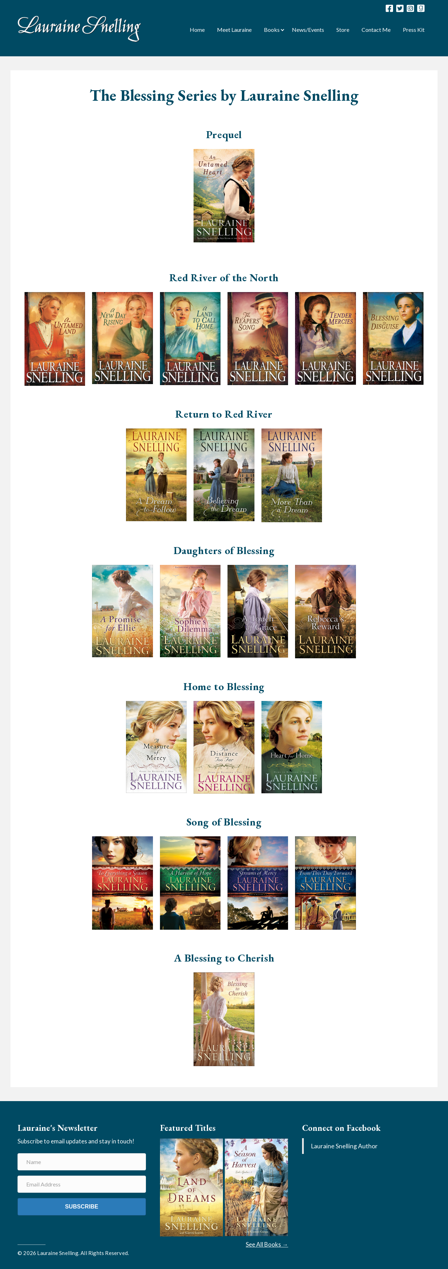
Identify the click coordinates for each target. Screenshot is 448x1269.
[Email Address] (82, 1184)
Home (197, 29)
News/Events (308, 29)
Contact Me (376, 29)
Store (342, 29)
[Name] (82, 1161)
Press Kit (414, 29)
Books (272, 29)
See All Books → (267, 1244)
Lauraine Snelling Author (344, 1146)
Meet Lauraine (234, 29)
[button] (282, 29)
